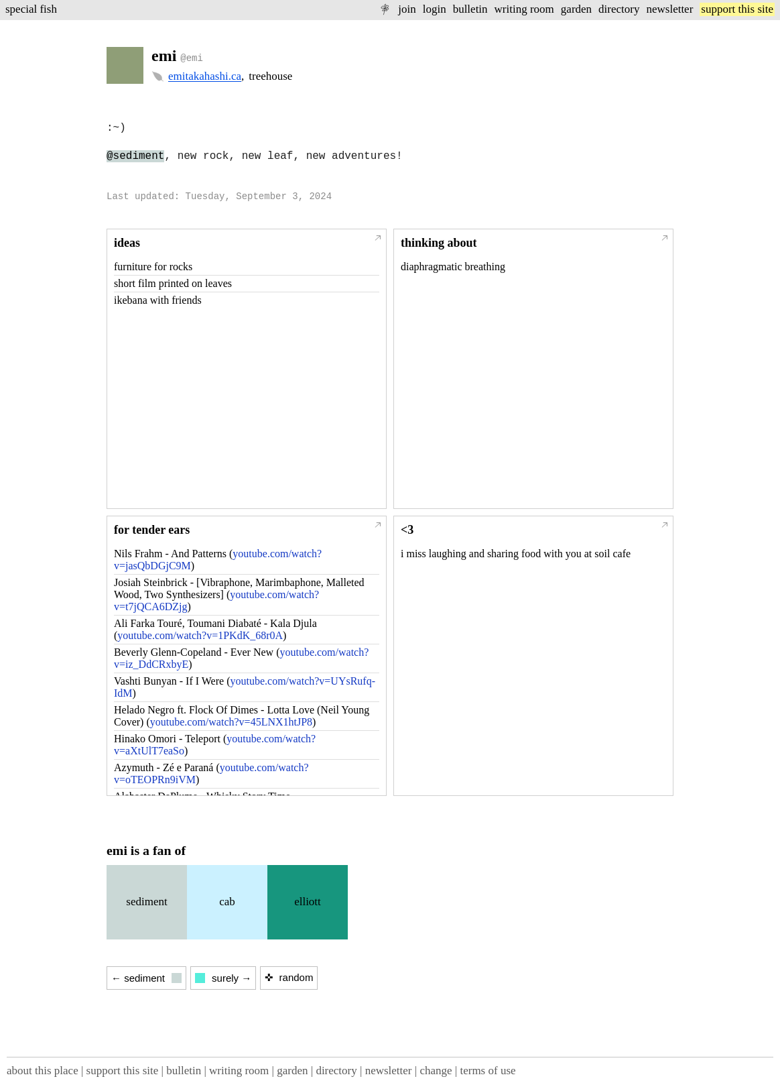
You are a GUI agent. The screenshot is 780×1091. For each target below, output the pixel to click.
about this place (42, 1070)
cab (227, 901)
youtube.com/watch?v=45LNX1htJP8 (231, 722)
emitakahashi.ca (204, 76)
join (406, 9)
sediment (146, 901)
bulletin (470, 9)
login (434, 9)
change (435, 1070)
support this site (737, 9)
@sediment (135, 156)
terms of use (487, 1070)
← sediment (146, 978)
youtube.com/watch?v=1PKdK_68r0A (200, 635)
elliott (307, 901)
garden (576, 9)
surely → (223, 978)
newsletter (669, 9)
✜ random (289, 977)
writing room (524, 9)
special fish (31, 9)
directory (618, 9)
